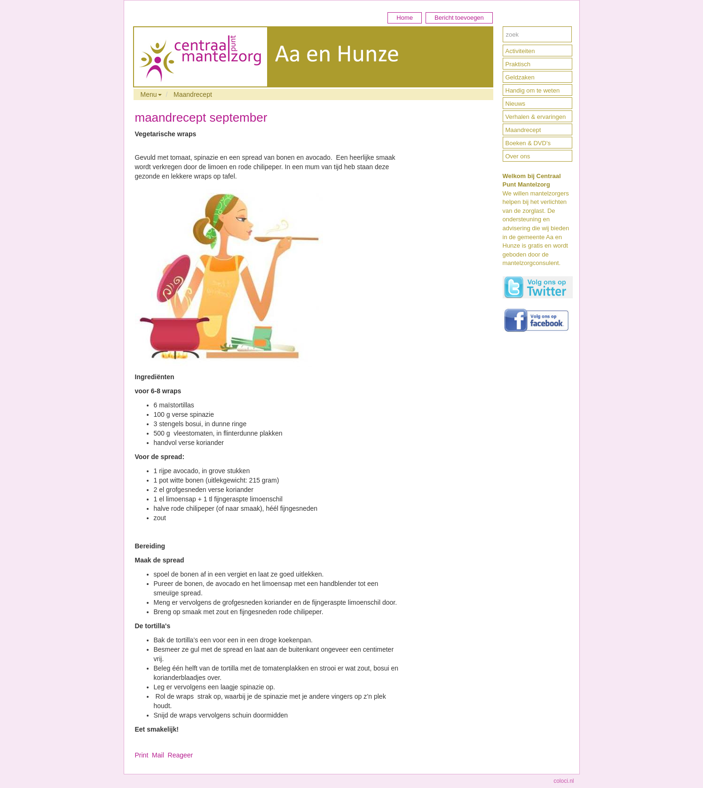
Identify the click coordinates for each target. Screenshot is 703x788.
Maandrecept (193, 94)
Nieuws (516, 103)
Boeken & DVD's (528, 143)
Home (404, 17)
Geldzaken (520, 77)
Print (142, 755)
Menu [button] (151, 94)
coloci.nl (563, 781)
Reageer (180, 755)
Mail (158, 755)
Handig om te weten (533, 90)
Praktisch (518, 64)
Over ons (518, 156)
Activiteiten (520, 51)
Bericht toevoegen (459, 17)
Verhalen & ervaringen (536, 116)
